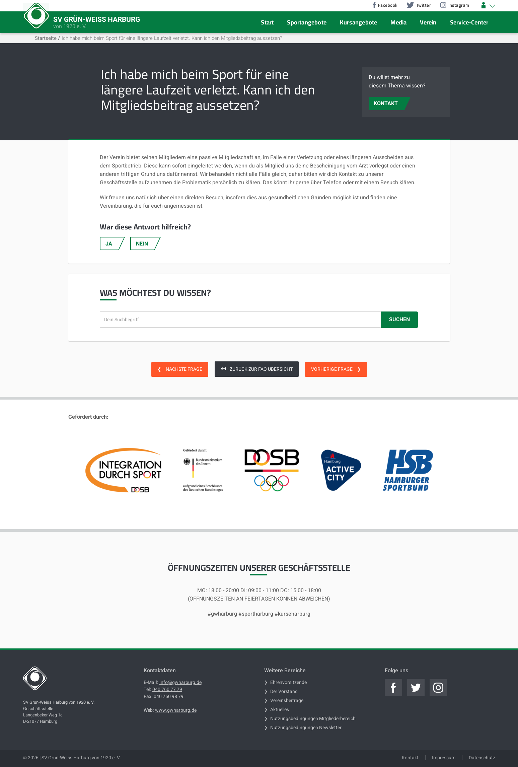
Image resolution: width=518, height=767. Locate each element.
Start (267, 22)
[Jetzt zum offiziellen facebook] (393, 687)
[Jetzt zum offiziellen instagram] (438, 687)
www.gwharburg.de (176, 710)
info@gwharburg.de (180, 682)
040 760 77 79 (167, 689)
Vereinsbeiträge (286, 700)
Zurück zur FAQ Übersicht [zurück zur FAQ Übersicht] (257, 368)
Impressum (443, 757)
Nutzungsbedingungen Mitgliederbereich (313, 718)
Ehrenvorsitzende (288, 682)
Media (398, 22)
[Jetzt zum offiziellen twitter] (416, 687)
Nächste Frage (179, 369)
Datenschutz (482, 757)
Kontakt (410, 757)
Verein (428, 22)
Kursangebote (358, 22)
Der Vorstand (284, 691)
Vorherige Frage (336, 369)
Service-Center (469, 22)
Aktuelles (279, 709)
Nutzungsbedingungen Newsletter (306, 727)
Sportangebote (306, 22)
